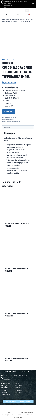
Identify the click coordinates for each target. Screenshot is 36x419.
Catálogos (4, 393)
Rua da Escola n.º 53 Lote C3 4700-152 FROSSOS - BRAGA (15, 1)
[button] (27, 10)
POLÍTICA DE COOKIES (28, 415)
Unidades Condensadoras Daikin (14, 121)
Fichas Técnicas (5, 395)
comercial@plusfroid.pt (19, 3)
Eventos (17, 388)
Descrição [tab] (7, 127)
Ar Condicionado (5, 383)
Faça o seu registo (9, 82)
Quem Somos (18, 386)
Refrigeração (8, 59)
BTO (21, 417)
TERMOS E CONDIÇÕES (5, 415)
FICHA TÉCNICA (8, 111)
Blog (16, 395)
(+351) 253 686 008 (7, 3)
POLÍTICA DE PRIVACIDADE (16, 415)
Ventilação (4, 386)
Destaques (18, 393)
